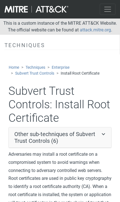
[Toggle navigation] (108, 9)
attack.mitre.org (95, 30)
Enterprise (60, 67)
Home (14, 67)
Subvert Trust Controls (34, 73)
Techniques (35, 67)
